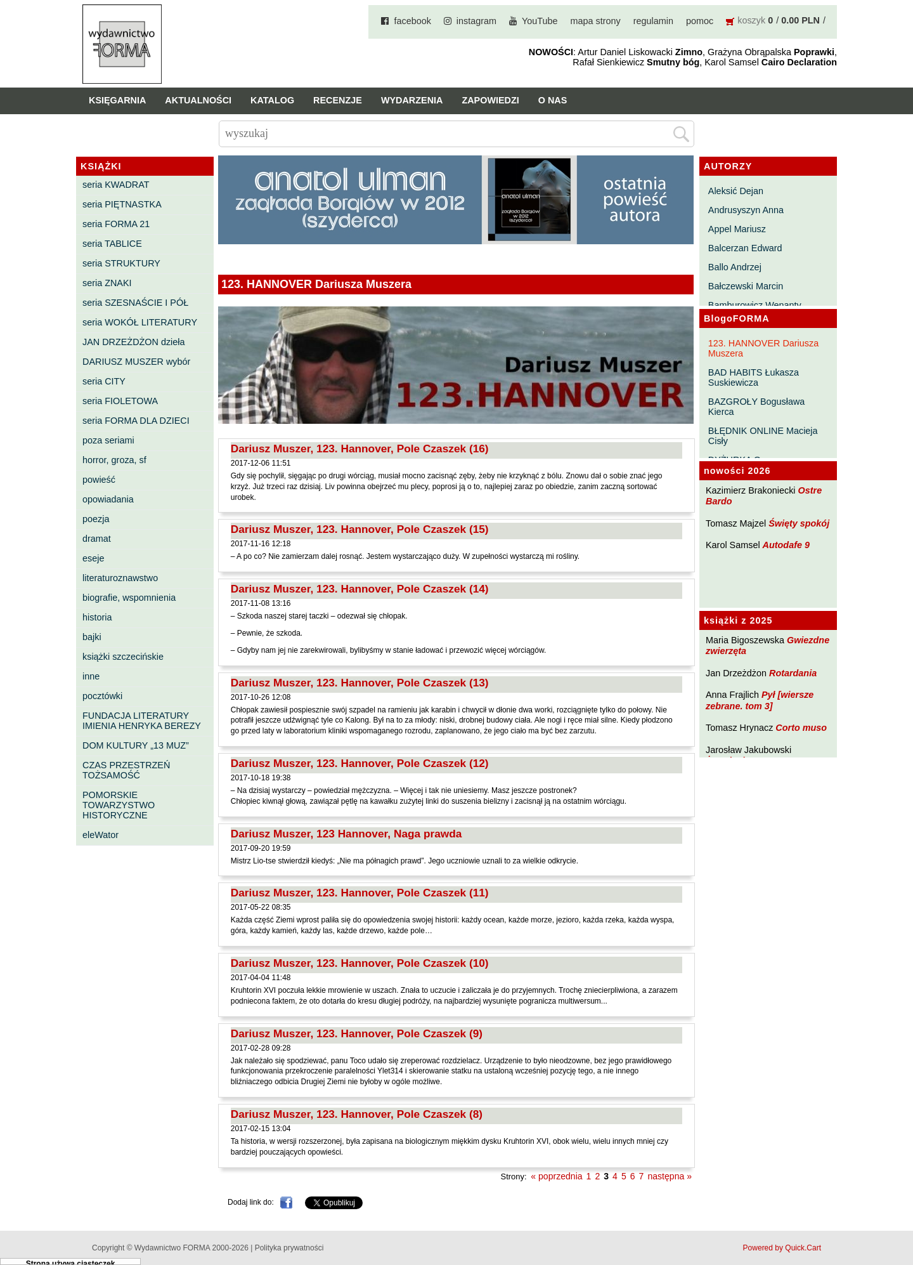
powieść (98, 480)
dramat (96, 539)
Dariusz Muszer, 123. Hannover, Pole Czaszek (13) (360, 682)
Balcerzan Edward (745, 248)
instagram (476, 21)
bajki (91, 637)
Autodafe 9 (786, 545)
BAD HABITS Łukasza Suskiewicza (753, 377)
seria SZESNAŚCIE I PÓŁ (135, 303)
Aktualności (198, 100)
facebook (412, 21)
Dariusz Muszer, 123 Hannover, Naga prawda (346, 833)
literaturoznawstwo (120, 578)
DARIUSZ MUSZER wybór (136, 362)
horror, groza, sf (114, 460)
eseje (93, 558)
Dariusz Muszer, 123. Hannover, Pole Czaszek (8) (356, 1114)
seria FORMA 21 (116, 224)
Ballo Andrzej (734, 267)
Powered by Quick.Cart (782, 1247)
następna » (669, 1176)
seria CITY (104, 381)
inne (91, 676)
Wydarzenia (412, 100)
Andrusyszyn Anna (746, 210)
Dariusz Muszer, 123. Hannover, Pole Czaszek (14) (360, 588)
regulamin (653, 21)
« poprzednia (556, 1176)
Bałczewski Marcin (745, 286)
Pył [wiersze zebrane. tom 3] (759, 700)
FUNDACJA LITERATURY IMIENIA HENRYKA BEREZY (141, 721)
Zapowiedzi (490, 100)
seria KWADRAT (116, 185)
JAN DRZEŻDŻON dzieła (133, 342)
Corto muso (801, 728)
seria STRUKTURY (121, 263)
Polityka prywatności (289, 1247)
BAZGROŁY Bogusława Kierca (756, 407)
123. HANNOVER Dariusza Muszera (763, 348)
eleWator (100, 835)
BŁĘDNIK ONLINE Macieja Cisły (763, 436)
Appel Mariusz (737, 229)
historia (97, 617)
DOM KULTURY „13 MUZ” (135, 745)
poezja (95, 519)
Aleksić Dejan (735, 191)
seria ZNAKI (107, 283)
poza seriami (108, 440)
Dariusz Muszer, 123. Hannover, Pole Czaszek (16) (360, 448)
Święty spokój (798, 523)
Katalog (272, 100)
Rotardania (793, 673)
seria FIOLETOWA (120, 401)
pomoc (699, 21)
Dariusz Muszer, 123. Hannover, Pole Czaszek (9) (356, 1033)
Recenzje (337, 100)
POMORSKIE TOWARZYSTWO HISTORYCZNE (118, 805)
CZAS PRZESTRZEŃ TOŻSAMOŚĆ (126, 770)
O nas (552, 100)
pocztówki (102, 696)
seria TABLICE (112, 244)
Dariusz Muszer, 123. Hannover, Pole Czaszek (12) (360, 763)
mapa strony (596, 21)
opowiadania (108, 499)
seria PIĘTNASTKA (122, 204)
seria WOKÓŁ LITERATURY (139, 322)
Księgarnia (117, 100)
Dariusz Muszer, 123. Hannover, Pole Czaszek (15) (360, 529)
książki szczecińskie (123, 657)
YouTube (540, 21)
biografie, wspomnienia (129, 598)
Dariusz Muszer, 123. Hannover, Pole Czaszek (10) (360, 963)
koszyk (751, 20)
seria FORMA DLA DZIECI (136, 421)
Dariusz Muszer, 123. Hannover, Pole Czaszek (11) (360, 892)
